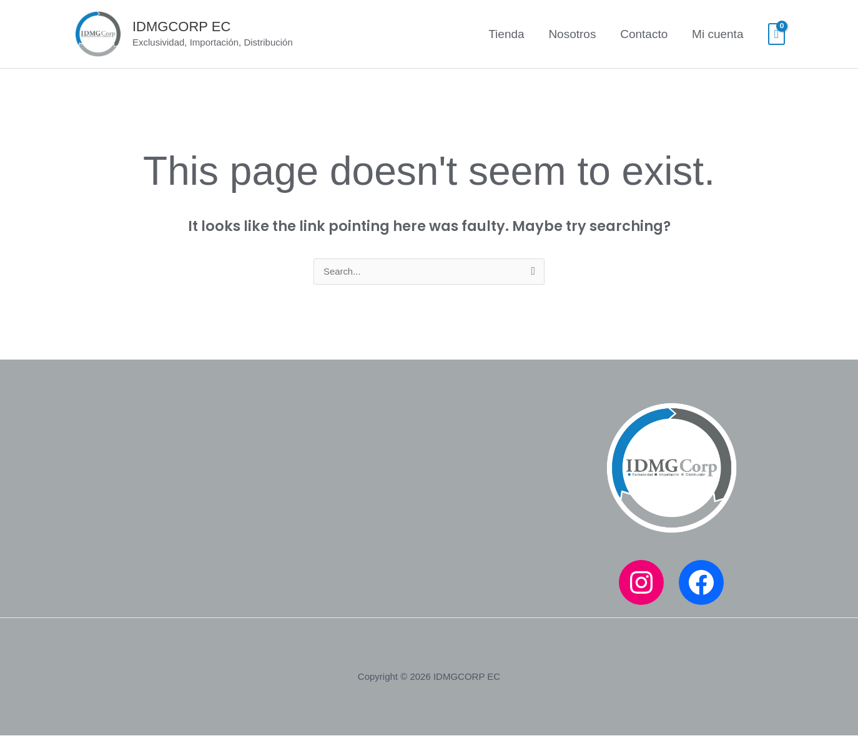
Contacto (644, 34)
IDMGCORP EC (181, 26)
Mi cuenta (718, 34)
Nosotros (573, 34)
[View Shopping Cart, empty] (776, 34)
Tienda (508, 34)
